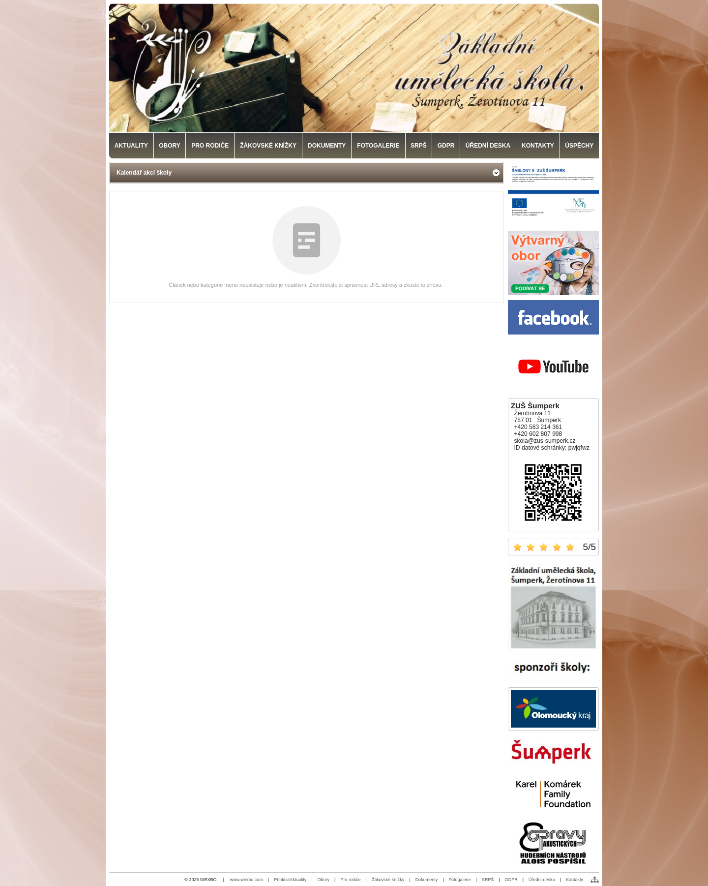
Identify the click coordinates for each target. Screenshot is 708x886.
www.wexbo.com (246, 879)
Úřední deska (542, 879)
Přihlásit (282, 879)
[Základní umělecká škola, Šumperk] (354, 68)
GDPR (511, 879)
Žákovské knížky (388, 879)
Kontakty (574, 879)
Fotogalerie (460, 879)
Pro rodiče (350, 879)
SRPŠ (488, 879)
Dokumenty (426, 879)
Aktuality (298, 879)
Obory (324, 879)
